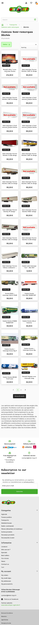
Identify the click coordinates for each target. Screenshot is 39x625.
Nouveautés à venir (7, 538)
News (3, 561)
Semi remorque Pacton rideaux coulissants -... (9, 266)
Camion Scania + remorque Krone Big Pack (29, 349)
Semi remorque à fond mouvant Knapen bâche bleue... (29, 99)
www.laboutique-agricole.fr (10, 605)
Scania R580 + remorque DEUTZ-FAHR (9, 294)
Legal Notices (4, 619)
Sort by (20, 43)
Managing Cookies (6, 623)
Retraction (4, 616)
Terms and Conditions (7, 613)
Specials (4, 552)
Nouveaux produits (7, 535)
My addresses (6, 581)
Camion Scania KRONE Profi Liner (10, 378)
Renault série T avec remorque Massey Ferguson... (9, 71)
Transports (5, 520)
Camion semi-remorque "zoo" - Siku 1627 (29, 266)
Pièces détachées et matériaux (11, 529)
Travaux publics (6, 517)
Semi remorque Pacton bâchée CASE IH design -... (29, 71)
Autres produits (6, 532)
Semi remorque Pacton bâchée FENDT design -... (29, 211)
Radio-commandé (7, 526)
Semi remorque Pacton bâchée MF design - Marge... (9, 211)
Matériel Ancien (6, 523)
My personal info (7, 584)
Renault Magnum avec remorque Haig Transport (29, 378)
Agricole (4, 514)
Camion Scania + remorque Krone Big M (10, 349)
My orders (4, 575)
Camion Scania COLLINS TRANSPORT (29, 294)
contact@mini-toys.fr (29, 458)
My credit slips (6, 578)
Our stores (5, 558)
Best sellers (5, 555)
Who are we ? (5, 549)
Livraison (4, 547)
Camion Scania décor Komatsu (29, 321)
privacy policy (28, 482)
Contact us (5, 564)
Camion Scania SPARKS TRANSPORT (10, 321)
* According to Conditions (10, 461)
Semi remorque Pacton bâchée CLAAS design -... (9, 155)
